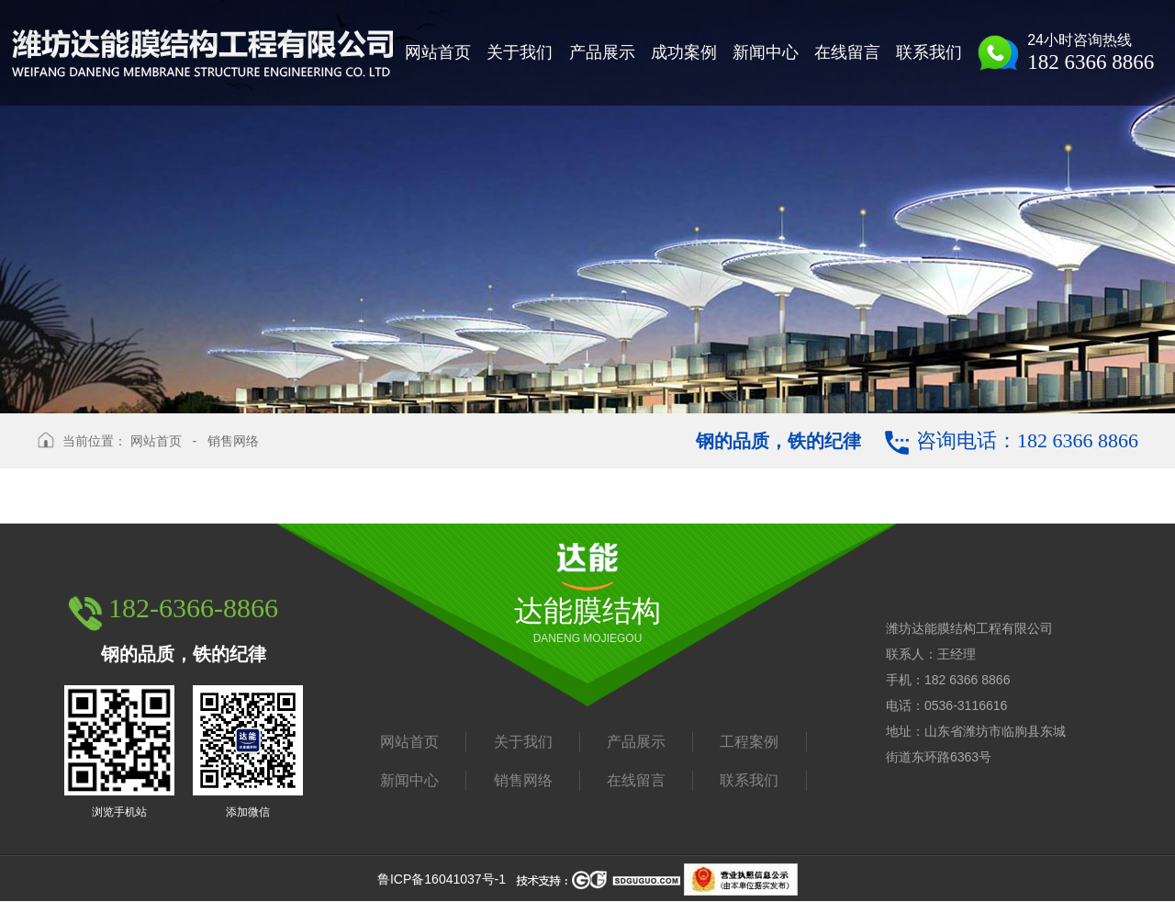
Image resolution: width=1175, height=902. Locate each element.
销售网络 (233, 441)
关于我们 (523, 742)
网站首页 (156, 441)
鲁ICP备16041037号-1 (441, 879)
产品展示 (636, 742)
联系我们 (749, 780)
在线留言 (636, 780)
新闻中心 (409, 780)
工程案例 (749, 742)
